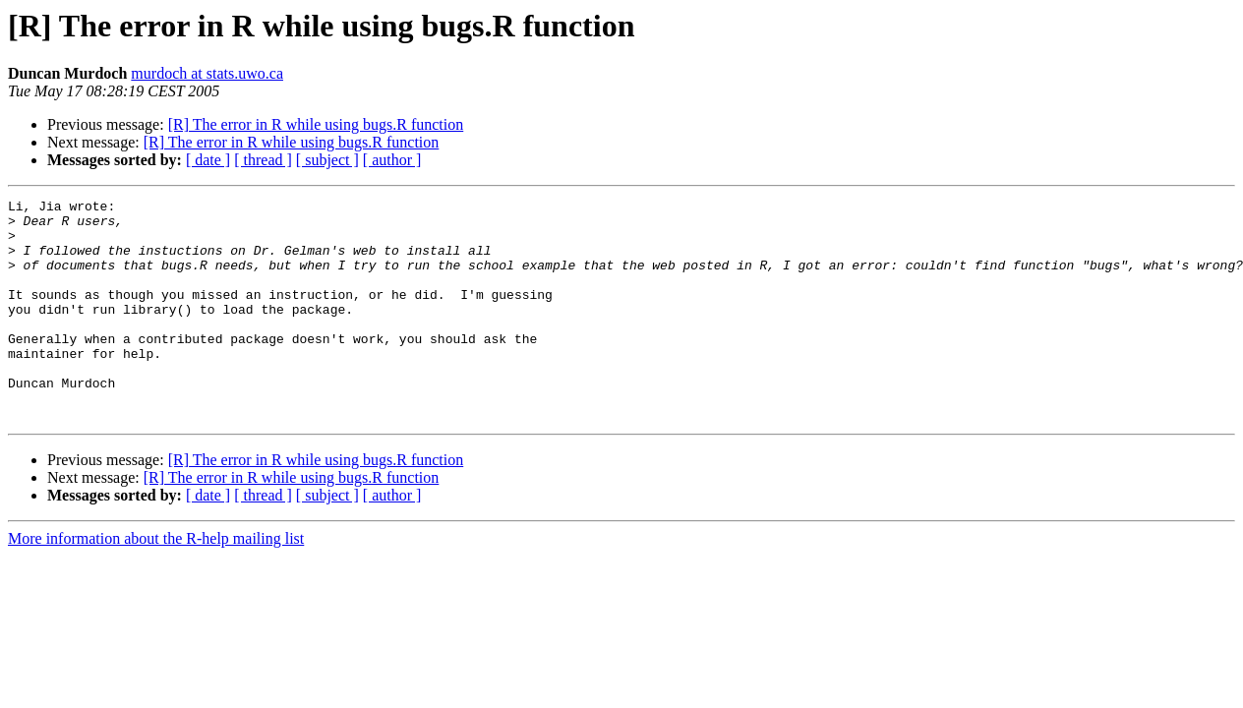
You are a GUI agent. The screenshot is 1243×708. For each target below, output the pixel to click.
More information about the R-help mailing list (156, 582)
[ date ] (208, 159)
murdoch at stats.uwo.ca (207, 73)
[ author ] (392, 159)
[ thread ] (263, 159)
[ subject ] (327, 159)
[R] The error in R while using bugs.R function (316, 124)
